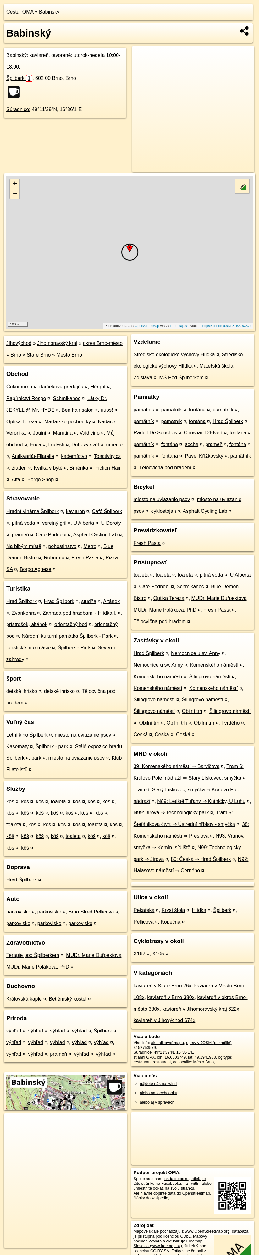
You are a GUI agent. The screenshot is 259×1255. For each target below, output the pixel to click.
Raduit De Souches (155, 432)
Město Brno (69, 355)
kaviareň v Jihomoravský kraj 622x (200, 1009)
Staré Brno (39, 355)
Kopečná (170, 921)
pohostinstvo (62, 546)
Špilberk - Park (74, 647)
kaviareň (75, 511)
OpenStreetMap (147, 326)
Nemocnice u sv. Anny (195, 653)
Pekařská (144, 910)
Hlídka (199, 910)
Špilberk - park (52, 746)
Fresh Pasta (84, 557)
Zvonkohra (24, 613)
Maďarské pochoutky (67, 421)
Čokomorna (19, 386)
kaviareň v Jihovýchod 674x (165, 1020)
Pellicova (144, 921)
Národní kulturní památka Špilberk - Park (67, 636)
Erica (35, 444)
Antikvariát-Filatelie (33, 456)
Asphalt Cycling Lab (95, 534)
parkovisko (18, 911)
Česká (141, 734)
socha (191, 444)
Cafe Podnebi (51, 534)
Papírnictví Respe (26, 398)
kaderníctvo (74, 456)
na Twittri (191, 1183)
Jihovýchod (18, 343)
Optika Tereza (21, 421)
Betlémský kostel (67, 999)
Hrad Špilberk (21, 601)
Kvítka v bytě (48, 468)
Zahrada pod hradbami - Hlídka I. (80, 613)
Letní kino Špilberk (27, 735)
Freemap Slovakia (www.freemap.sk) (168, 1243)
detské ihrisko (21, 691)
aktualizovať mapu (167, 1042)
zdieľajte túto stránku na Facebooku (170, 1181)
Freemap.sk (179, 326)
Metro (89, 546)
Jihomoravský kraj (57, 343)
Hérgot (98, 386)
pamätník (144, 409)
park (36, 757)
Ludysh (56, 444)
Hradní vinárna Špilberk (32, 511)
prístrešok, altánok (26, 624)
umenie (114, 444)
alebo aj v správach (157, 1102)
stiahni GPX (144, 1057)
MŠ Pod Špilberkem (181, 377)
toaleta (58, 801)
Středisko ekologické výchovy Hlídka (174, 354)
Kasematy (17, 746)
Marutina (63, 433)
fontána (197, 409)
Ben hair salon (78, 410)
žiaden (19, 468)
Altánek (111, 601)
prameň (20, 534)
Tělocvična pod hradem (165, 467)
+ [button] (15, 184)
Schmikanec (66, 398)
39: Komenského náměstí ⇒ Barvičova (177, 766)
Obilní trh (192, 711)
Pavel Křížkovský (204, 456)
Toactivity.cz (107, 456)
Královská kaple (24, 999)
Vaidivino (90, 433)
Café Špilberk (107, 511)
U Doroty (111, 523)
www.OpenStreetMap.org (207, 1231)
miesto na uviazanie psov (83, 735)
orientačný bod (70, 624)
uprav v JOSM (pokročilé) (208, 1042)
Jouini (39, 433)
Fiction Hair (108, 468)
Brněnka (78, 468)
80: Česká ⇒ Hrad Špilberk (201, 859)
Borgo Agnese (36, 569)
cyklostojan (163, 511)
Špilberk (19, 78)
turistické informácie (28, 647)
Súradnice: (18, 109)
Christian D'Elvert (203, 432)
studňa (88, 601)
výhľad (13, 1030)
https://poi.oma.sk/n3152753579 (227, 326)
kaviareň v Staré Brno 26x (162, 985)
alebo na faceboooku (158, 1092)
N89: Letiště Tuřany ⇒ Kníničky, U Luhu (201, 801)
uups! (107, 410)
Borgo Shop (40, 479)
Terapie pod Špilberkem (32, 955)
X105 (158, 953)
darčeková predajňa (61, 386)
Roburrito (54, 557)
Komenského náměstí (214, 665)
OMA (28, 11)
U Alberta (84, 523)
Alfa (16, 479)
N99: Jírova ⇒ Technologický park (171, 812)
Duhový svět (85, 444)
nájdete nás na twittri (158, 1083)
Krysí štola (173, 910)
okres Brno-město (103, 343)
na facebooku (176, 1178)
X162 (139, 953)
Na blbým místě (23, 546)
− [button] (15, 194)
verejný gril (54, 523)
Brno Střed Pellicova (91, 911)
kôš (10, 801)
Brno (15, 355)
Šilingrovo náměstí (210, 676)
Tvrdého (230, 723)
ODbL (185, 1236)
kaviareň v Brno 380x (170, 997)
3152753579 (145, 1047)
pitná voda (23, 523)
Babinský (49, 11)
